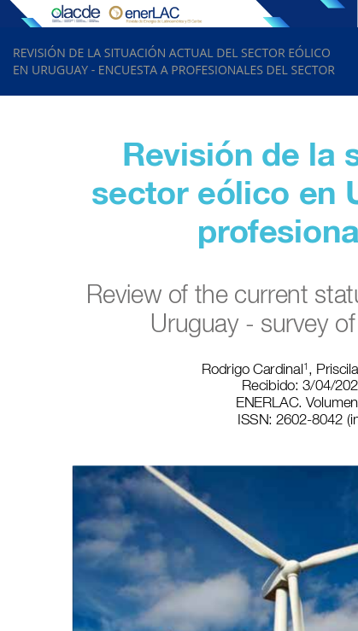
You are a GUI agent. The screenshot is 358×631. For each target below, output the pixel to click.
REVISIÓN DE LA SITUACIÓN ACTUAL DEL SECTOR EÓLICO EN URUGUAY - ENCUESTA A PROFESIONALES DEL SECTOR (174, 61)
